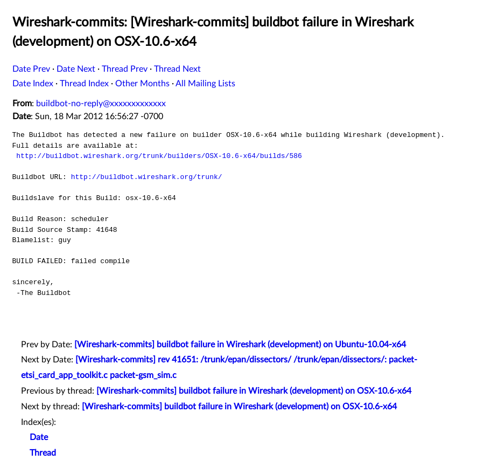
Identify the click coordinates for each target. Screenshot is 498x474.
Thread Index (84, 83)
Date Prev (31, 69)
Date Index (32, 83)
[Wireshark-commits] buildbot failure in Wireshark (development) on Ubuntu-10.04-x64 (240, 344)
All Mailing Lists (205, 83)
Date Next (76, 69)
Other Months (142, 83)
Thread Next (177, 69)
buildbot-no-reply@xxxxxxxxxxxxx (101, 103)
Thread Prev (125, 69)
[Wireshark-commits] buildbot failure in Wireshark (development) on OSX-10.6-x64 (253, 391)
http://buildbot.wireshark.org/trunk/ (146, 177)
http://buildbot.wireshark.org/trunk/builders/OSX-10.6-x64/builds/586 (158, 156)
